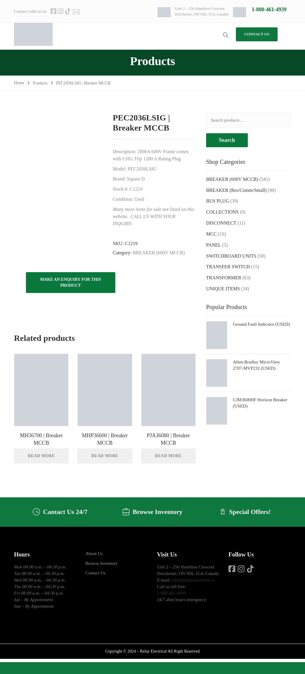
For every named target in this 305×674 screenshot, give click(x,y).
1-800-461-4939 (269, 9)
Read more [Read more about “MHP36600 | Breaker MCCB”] (104, 456)
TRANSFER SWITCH (228, 266)
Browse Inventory (101, 563)
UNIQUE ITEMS (223, 288)
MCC (211, 233)
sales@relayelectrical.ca (193, 580)
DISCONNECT (221, 222)
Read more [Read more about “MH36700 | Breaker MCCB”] (41, 456)
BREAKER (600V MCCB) (159, 252)
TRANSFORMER (223, 277)
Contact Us (95, 572)
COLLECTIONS (222, 211)
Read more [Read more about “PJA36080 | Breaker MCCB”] (168, 456)
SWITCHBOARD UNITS (231, 255)
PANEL (213, 244)
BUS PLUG (217, 200)
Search (227, 140)
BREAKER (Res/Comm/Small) (236, 190)
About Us (94, 553)
